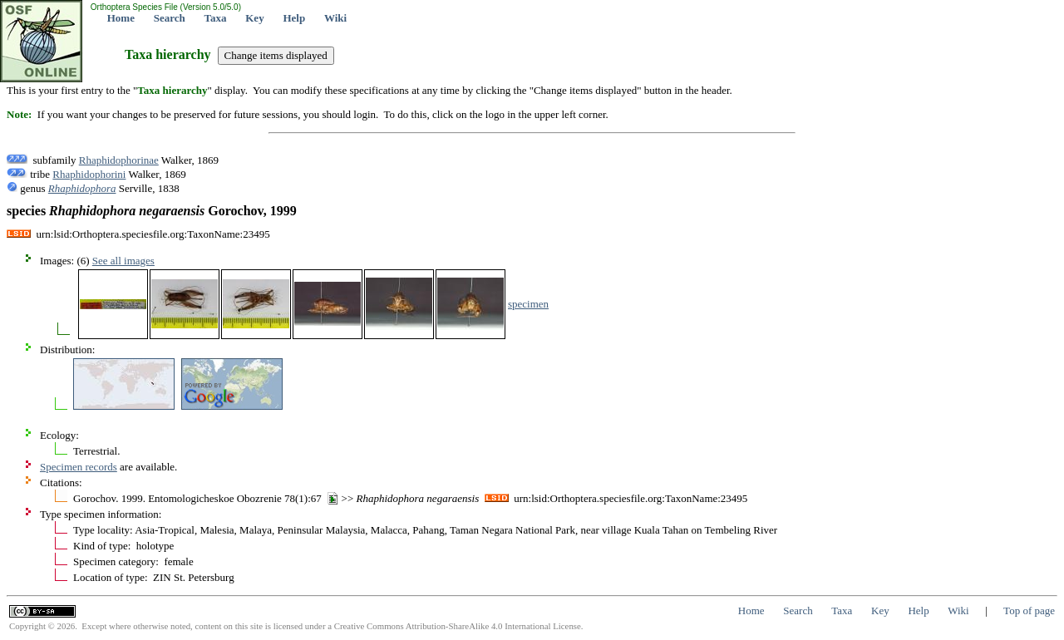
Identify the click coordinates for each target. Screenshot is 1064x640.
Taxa (215, 18)
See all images (123, 260)
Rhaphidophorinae (119, 160)
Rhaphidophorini (89, 174)
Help (294, 18)
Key (254, 18)
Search (169, 18)
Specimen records (78, 466)
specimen (528, 304)
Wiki (335, 18)
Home (121, 18)
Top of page (1029, 610)
